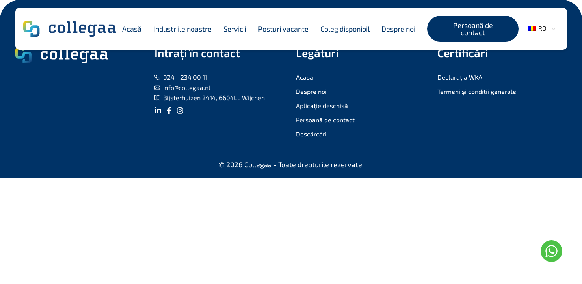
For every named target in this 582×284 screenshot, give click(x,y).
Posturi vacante (283, 28)
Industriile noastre (182, 28)
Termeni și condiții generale (476, 91)
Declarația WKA (459, 77)
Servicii (234, 28)
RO (537, 28)
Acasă (131, 28)
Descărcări (311, 134)
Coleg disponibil (345, 28)
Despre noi (398, 28)
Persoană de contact (325, 119)
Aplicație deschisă (322, 105)
